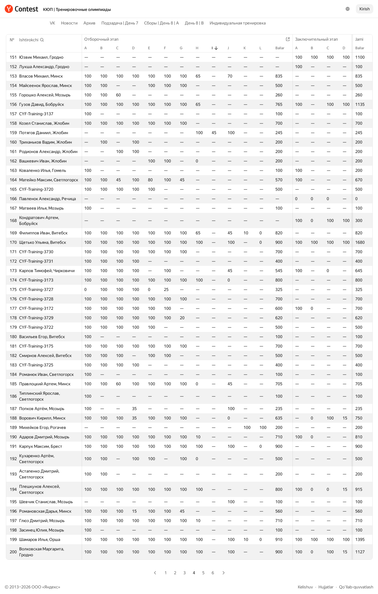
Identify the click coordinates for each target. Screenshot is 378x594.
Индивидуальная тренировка (238, 23)
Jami (362, 39)
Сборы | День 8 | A (161, 23)
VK (52, 23)
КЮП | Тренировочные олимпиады (77, 9)
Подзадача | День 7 (119, 23)
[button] (31, 39)
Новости (69, 23)
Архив (89, 23)
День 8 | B (194, 23)
